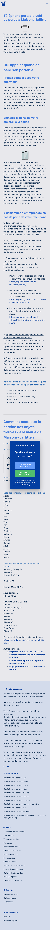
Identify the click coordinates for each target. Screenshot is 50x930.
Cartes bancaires (10, 894)
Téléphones (8, 902)
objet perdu (39, 693)
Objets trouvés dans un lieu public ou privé (21, 804)
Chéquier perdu (9, 862)
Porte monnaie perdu (12, 850)
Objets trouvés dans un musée (16, 796)
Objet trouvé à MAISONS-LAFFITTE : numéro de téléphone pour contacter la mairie (27, 655)
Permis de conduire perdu (14, 869)
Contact (6, 917)
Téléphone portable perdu (14, 832)
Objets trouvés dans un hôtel (15, 789)
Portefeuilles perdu (11, 847)
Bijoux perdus (9, 858)
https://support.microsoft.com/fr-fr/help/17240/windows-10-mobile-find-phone (27, 320)
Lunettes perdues (10, 854)
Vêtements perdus (11, 839)
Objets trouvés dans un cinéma (16, 793)
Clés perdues (9, 835)
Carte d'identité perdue (13, 873)
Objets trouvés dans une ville (15, 778)
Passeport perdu (10, 877)
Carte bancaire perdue (12, 880)
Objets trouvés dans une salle (15, 781)
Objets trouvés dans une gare (15, 785)
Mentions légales (10, 920)
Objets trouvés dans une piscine (16, 800)
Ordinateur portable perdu (14, 865)
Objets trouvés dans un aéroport (16, 811)
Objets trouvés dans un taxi (14, 808)
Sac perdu (7, 843)
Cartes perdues (9, 898)
